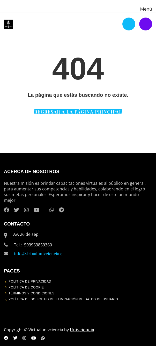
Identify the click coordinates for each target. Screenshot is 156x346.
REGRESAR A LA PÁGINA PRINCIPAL (78, 111)
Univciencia (82, 329)
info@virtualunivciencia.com (41, 253)
